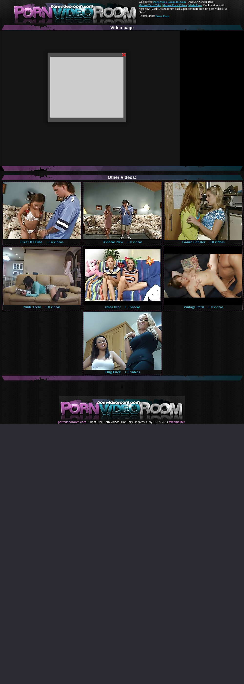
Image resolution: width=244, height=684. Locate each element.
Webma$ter (177, 422)
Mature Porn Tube (150, 5)
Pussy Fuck (162, 15)
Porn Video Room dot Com (169, 1)
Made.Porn (195, 5)
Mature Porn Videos (175, 5)
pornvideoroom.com (72, 422)
